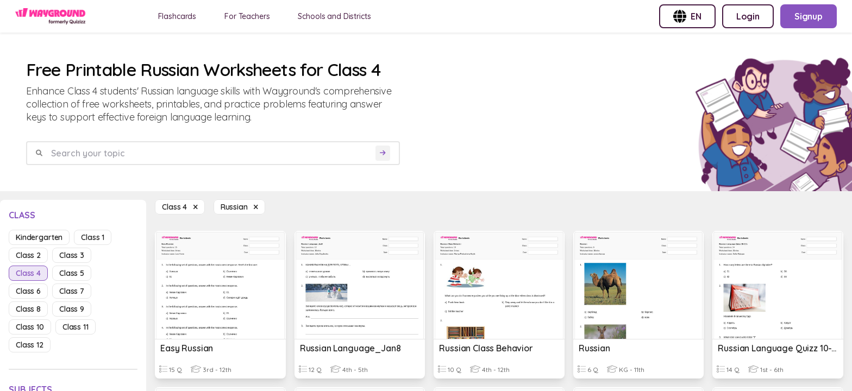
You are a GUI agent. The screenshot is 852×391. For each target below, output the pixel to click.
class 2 (28, 255)
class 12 (29, 345)
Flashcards (177, 16)
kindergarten (39, 237)
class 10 (30, 327)
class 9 (71, 309)
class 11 (75, 327)
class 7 (71, 291)
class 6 (28, 291)
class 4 (28, 273)
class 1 (92, 237)
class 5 (71, 273)
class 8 (28, 309)
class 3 (71, 255)
